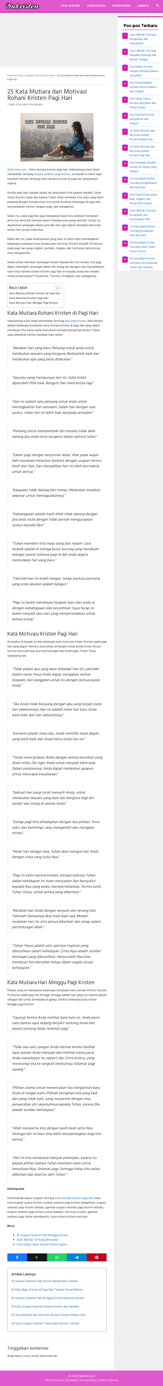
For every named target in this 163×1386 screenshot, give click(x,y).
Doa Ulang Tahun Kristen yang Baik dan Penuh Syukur (143, 103)
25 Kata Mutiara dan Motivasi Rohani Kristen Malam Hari (142, 135)
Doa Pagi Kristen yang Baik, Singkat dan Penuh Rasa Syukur (143, 199)
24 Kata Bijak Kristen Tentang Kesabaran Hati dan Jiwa (142, 231)
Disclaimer (72, 1380)
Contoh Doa (96, 6)
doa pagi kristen (75, 321)
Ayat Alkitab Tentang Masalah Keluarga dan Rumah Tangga (143, 55)
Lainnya (143, 6)
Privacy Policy (88, 1380)
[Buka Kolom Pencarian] (157, 6)
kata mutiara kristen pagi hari (74, 1198)
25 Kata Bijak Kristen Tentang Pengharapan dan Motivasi (143, 183)
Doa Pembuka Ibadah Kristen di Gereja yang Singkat (143, 167)
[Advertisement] (57, 39)
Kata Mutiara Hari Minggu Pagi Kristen (33, 303)
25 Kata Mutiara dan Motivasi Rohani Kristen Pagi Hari (142, 151)
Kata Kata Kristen (45, 76)
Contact (60, 1380)
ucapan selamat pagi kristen (52, 174)
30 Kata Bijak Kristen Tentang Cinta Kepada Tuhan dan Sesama (143, 263)
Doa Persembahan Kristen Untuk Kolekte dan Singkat (143, 87)
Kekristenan (121, 6)
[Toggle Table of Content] (56, 288)
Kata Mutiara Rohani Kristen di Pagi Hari (34, 293)
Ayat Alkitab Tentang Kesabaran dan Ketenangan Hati (143, 215)
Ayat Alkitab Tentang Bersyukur (37, 1239)
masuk (26, 1356)
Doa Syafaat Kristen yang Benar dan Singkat (142, 119)
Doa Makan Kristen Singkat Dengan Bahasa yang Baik (144, 71)
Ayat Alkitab (70, 6)
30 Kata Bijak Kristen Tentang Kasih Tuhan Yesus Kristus (142, 247)
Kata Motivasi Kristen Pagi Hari (28, 298)
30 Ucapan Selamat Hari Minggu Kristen (42, 1235)
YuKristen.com (15, 76)
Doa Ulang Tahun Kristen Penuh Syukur (42, 1244)
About (49, 1380)
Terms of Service (108, 1380)
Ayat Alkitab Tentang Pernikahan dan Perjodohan (143, 39)
